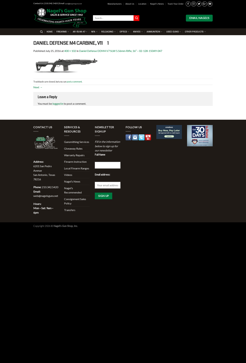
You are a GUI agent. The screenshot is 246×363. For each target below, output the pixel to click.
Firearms (62, 31)
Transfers (69, 210)
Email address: (102, 174)
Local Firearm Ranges (76, 168)
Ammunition (154, 31)
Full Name (100, 154)
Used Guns (173, 31)
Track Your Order (175, 3)
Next (38, 87)
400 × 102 (70, 50)
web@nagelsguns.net (73, 4)
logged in (57, 103)
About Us (129, 3)
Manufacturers (115, 3)
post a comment (74, 81)
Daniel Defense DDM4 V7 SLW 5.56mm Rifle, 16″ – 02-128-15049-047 (120, 50)
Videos (68, 174)
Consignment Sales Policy (75, 201)
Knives (138, 31)
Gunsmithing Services (76, 141)
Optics (124, 31)
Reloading (108, 31)
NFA (94, 31)
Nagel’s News (157, 3)
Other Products (195, 31)
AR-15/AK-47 (80, 31)
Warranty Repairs (74, 155)
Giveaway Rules (73, 148)
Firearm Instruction (75, 161)
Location (142, 3)
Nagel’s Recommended (73, 190)
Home (50, 31)
